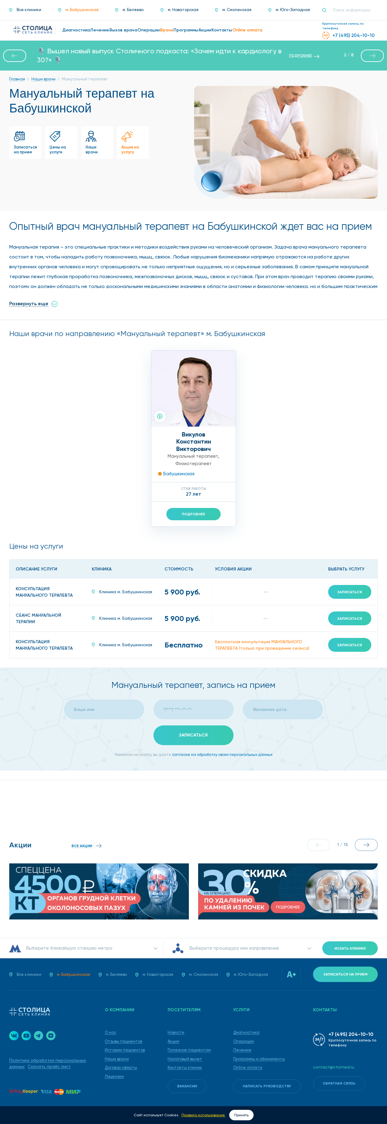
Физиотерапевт (193, 463)
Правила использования (203, 1115)
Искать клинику (350, 948)
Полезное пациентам (189, 1050)
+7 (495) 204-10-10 (350, 1034)
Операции (243, 1041)
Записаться (349, 592)
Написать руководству (267, 1086)
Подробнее (193, 514)
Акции (173, 1041)
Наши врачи (117, 1059)
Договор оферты (121, 1067)
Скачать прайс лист (49, 1066)
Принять (241, 1115)
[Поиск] (327, 10)
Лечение (242, 1050)
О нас (110, 1032)
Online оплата (247, 1067)
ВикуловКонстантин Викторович (193, 441)
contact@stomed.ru (333, 1067)
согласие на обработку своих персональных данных (222, 754)
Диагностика (246, 1032)
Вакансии (187, 1086)
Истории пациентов (125, 1050)
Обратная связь (339, 1083)
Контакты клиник (185, 1067)
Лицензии (114, 1076)
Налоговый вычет (185, 1059)
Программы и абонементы (259, 1059)
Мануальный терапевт (193, 456)
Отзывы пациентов (123, 1041)
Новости (176, 1032)
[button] (14, 56)
